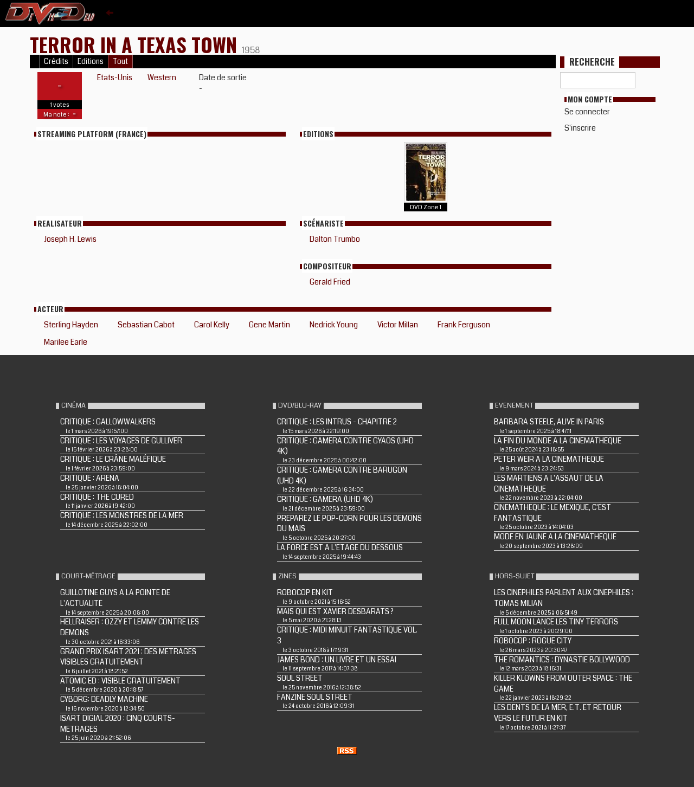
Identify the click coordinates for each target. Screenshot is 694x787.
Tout (120, 61)
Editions (91, 61)
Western (161, 77)
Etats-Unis (114, 77)
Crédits (56, 61)
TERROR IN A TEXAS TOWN (136, 44)
